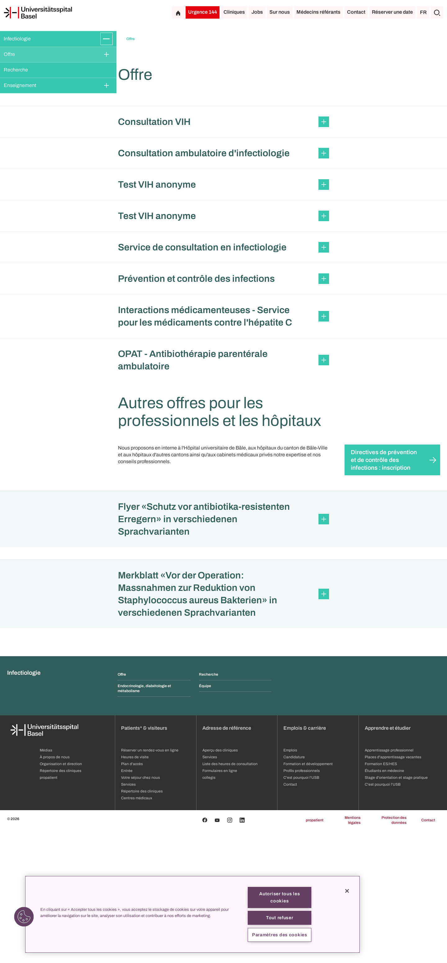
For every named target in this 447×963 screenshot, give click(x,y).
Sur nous (279, 12)
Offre (9, 54)
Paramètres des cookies (279, 934)
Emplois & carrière (304, 861)
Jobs (257, 12)
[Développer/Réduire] (106, 39)
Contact (356, 12)
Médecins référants (318, 12)
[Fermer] (347, 891)
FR (423, 12)
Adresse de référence (226, 861)
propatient (314, 953)
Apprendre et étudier (388, 861)
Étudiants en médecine (384, 903)
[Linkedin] (242, 953)
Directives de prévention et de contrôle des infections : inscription (384, 593)
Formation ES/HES (381, 897)
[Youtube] (217, 953)
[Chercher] (437, 12)
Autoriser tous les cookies (279, 897)
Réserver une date (392, 12)
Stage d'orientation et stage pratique (396, 910)
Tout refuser (279, 917)
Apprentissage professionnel (389, 883)
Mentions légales (352, 953)
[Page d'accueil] (38, 13)
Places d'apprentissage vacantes (393, 890)
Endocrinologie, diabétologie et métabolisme (144, 821)
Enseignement (20, 85)
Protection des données (394, 953)
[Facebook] (204, 953)
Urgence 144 (202, 12)
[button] (223, 255)
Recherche (16, 69)
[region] (192, 914)
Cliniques (234, 12)
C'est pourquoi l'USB (382, 917)
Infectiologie (17, 38)
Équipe (205, 819)
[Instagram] (229, 953)
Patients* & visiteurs (144, 861)
